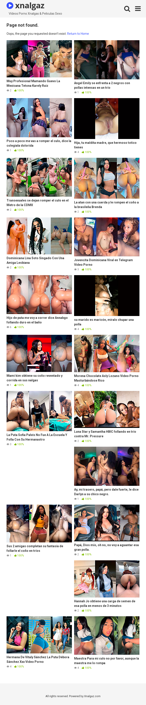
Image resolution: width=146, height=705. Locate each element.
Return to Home (78, 33)
